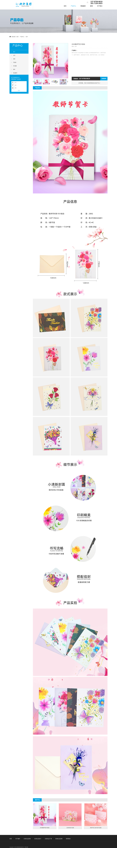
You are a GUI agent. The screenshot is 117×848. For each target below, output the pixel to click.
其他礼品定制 (58, 838)
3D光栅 (15, 65)
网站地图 (26, 847)
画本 (14, 69)
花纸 (14, 58)
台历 (14, 55)
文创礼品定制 (27, 838)
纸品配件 (15, 72)
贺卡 (27, 36)
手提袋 (14, 62)
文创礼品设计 (37, 838)
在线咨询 (103, 78)
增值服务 (83, 6)
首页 (65, 6)
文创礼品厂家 (48, 838)
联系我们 (68, 838)
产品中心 (73, 6)
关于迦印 (17, 838)
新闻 (91, 6)
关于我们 (99, 6)
